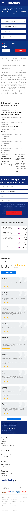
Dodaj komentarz (8, 272)
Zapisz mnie (14, 213)
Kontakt (3, 466)
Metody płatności (5, 457)
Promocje (3, 441)
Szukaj (20, 50)
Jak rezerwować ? (5, 453)
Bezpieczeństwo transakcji (8, 455)
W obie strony (6, 44)
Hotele (3, 443)
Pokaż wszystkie (14, 419)
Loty (2, 440)
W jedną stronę (16, 44)
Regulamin (4, 475)
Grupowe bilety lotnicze (7, 445)
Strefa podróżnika (5, 464)
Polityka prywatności (6, 473)
